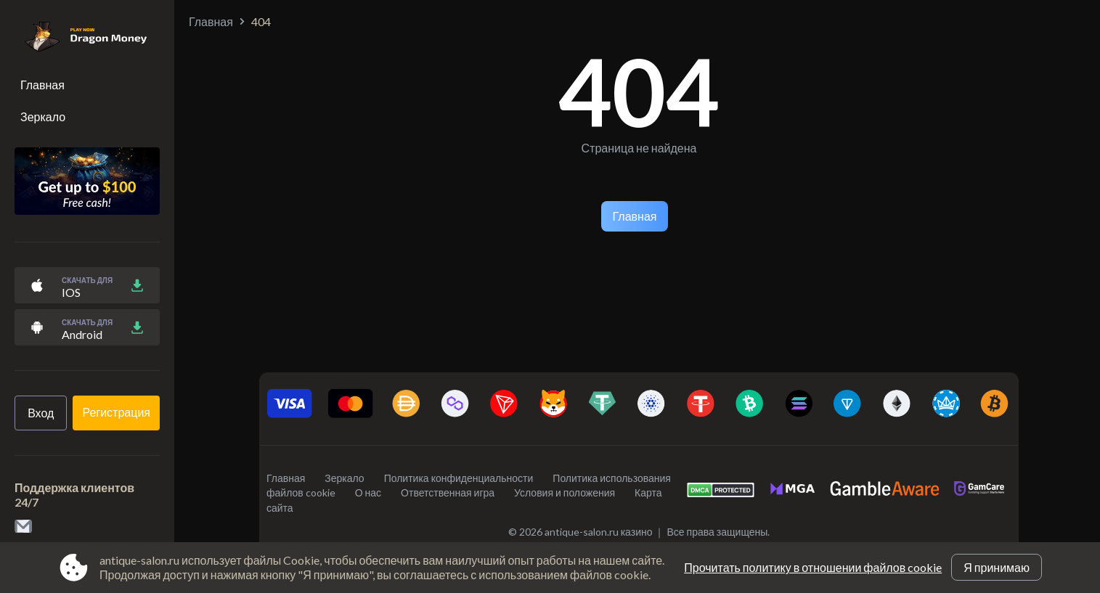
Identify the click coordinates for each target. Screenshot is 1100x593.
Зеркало (42, 116)
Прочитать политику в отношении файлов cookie (813, 567)
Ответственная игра (447, 492)
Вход (41, 413)
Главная (42, 84)
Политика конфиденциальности (459, 478)
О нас (368, 492)
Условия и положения (564, 492)
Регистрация (116, 412)
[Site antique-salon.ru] (78, 37)
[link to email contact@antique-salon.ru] (23, 527)
